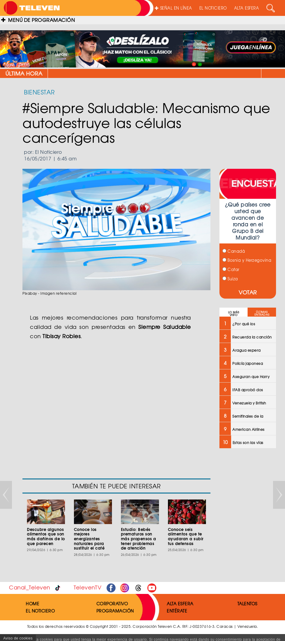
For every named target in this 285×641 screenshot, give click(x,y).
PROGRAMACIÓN (115, 611)
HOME (32, 604)
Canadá (233, 251)
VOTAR (248, 292)
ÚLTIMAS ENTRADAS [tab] (261, 313)
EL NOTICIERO (213, 8)
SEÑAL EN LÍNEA (173, 8)
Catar (230, 269)
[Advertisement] (247, 549)
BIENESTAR (39, 92)
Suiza (230, 279)
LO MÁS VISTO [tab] (233, 313)
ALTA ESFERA (246, 8)
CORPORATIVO (112, 604)
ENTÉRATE (177, 611)
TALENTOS (247, 604)
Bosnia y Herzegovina (247, 260)
